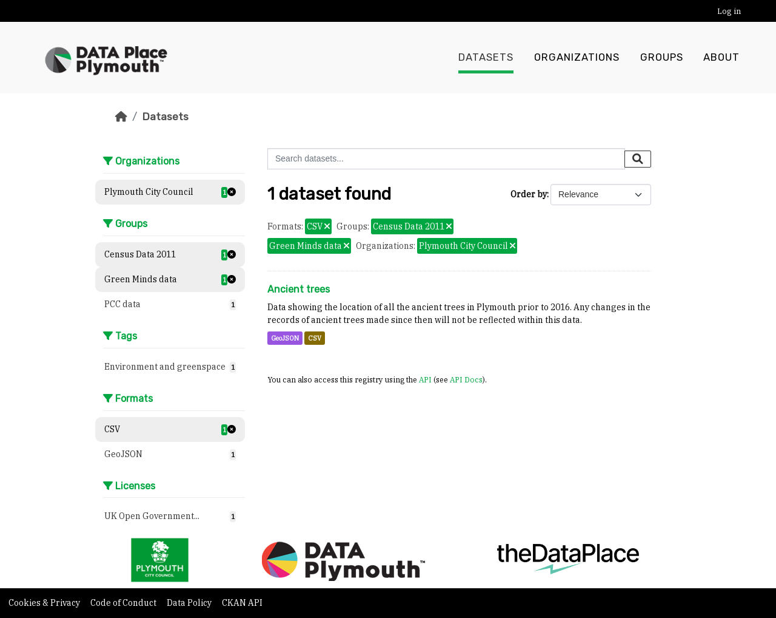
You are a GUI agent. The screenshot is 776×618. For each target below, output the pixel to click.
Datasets (485, 58)
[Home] (121, 116)
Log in (729, 11)
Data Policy (190, 602)
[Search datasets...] (446, 158)
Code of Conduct (124, 602)
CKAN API (242, 602)
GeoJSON (285, 338)
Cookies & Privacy (45, 602)
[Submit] (637, 159)
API (425, 379)
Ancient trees (298, 289)
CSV (314, 338)
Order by (528, 194)
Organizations (577, 58)
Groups (661, 58)
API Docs (466, 379)
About (721, 58)
